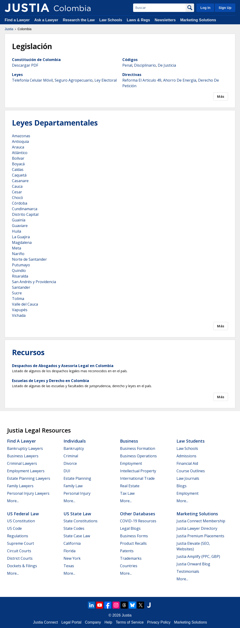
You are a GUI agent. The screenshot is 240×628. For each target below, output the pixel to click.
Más (220, 96)
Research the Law (79, 20)
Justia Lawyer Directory (196, 528)
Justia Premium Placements (200, 535)
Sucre (17, 293)
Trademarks (131, 558)
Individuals (75, 441)
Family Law (73, 485)
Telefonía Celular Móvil (32, 80)
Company (93, 622)
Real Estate (129, 485)
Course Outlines (190, 470)
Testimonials (187, 571)
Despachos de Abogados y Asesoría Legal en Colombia (62, 365)
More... (13, 500)
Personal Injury (77, 493)
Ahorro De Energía (179, 80)
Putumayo (21, 264)
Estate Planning (77, 478)
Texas (69, 565)
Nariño (18, 253)
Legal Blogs (130, 528)
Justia (9, 29)
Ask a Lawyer (46, 20)
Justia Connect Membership (200, 520)
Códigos (130, 59)
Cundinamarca (24, 208)
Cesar (17, 192)
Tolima (18, 298)
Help (108, 622)
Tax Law (127, 493)
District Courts (20, 558)
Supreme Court (20, 543)
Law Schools (110, 20)
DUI (67, 470)
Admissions (186, 455)
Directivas (131, 74)
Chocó (17, 197)
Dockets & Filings (22, 565)
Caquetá (19, 175)
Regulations (17, 535)
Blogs (181, 485)
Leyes (17, 74)
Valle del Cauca (25, 304)
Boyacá (18, 163)
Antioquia (20, 141)
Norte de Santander (29, 259)
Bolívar (18, 158)
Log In (205, 8)
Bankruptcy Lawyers (25, 448)
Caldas (17, 169)
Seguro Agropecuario (74, 80)
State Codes (74, 528)
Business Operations (138, 455)
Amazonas (21, 135)
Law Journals (187, 478)
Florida (69, 550)
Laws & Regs (138, 20)
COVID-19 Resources (138, 520)
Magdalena (22, 242)
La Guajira (21, 236)
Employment (131, 463)
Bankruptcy (74, 448)
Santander (21, 287)
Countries (128, 565)
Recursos (28, 352)
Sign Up (225, 8)
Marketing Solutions (198, 20)
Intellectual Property (138, 470)
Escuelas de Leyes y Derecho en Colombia (50, 380)
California (72, 543)
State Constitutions (81, 520)
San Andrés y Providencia (34, 281)
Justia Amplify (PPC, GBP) (198, 556)
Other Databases (137, 513)
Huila (16, 231)
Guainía (18, 220)
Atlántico (19, 152)
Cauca (17, 186)
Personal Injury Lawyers (28, 493)
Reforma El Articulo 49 (141, 80)
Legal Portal (71, 622)
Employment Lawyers (26, 470)
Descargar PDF (25, 65)
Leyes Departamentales (55, 123)
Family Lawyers (20, 485)
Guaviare (20, 225)
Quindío (19, 270)
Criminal (71, 455)
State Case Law (77, 535)
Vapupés (19, 309)
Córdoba (19, 203)
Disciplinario (145, 65)
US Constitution (21, 520)
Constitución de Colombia (36, 59)
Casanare (20, 180)
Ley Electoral (105, 80)
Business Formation (137, 448)
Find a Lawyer (17, 20)
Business (129, 441)
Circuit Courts (19, 550)
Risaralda (20, 276)
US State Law (77, 513)
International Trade (137, 478)
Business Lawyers (22, 455)
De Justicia (167, 65)
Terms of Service (130, 622)
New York (72, 558)
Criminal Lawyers (22, 463)
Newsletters (165, 20)
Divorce (70, 463)
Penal (127, 65)
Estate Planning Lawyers (28, 478)
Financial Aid (187, 463)
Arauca (18, 147)
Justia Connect (45, 622)
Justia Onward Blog (193, 564)
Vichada (19, 315)
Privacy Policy (159, 622)
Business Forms (134, 535)
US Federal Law (23, 513)
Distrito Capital (25, 214)
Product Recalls (133, 543)
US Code (14, 528)
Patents (127, 550)
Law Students (190, 441)
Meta (16, 248)
